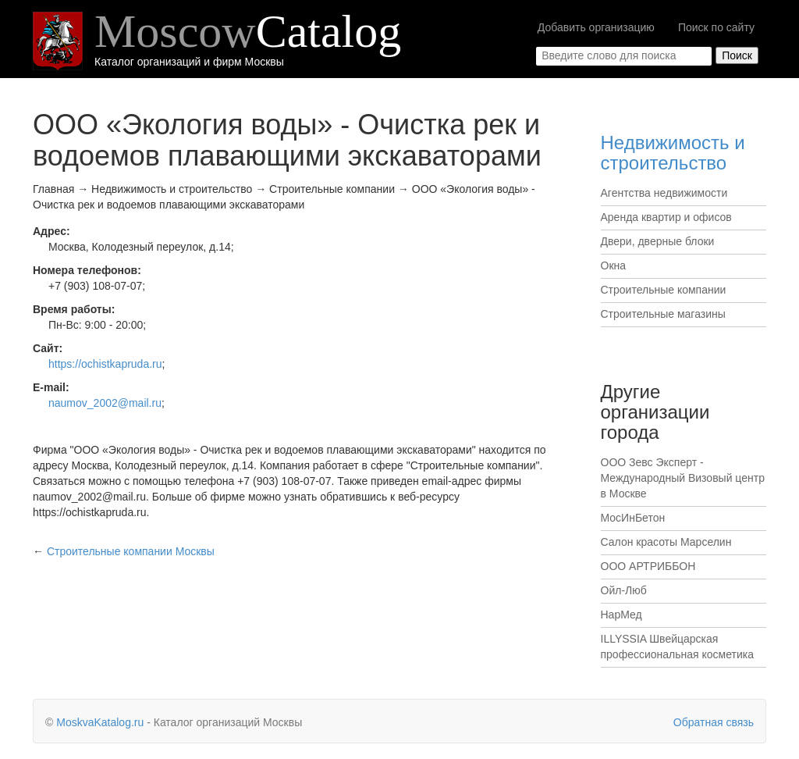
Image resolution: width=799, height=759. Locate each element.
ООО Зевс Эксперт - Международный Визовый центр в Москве (683, 478)
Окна (614, 265)
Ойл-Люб (624, 590)
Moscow (247, 31)
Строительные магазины (663, 314)
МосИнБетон (633, 517)
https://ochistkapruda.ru (105, 364)
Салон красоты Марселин (666, 542)
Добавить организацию (596, 27)
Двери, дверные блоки (658, 241)
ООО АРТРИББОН (648, 566)
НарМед (621, 614)
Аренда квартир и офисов (666, 217)
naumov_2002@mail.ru (105, 403)
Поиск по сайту (716, 27)
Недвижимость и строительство (673, 152)
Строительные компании (663, 289)
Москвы (131, 551)
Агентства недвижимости (664, 193)
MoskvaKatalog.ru (100, 722)
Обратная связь (713, 722)
